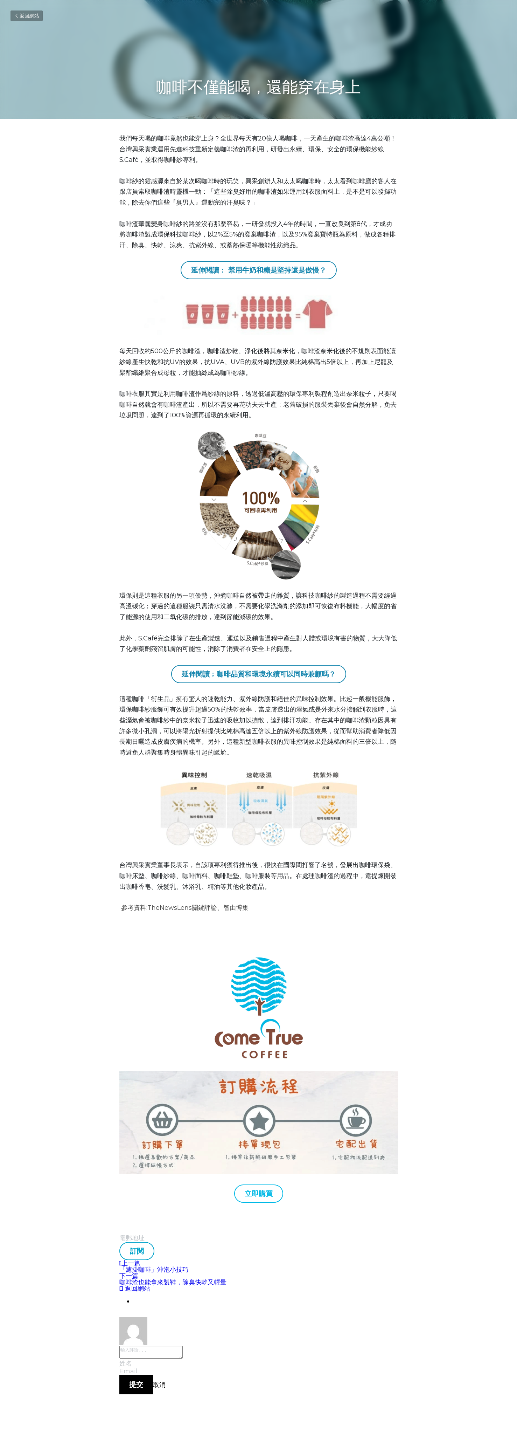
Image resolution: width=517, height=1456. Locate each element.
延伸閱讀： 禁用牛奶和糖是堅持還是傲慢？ (258, 270)
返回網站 (26, 16)
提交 (136, 1386)
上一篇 (130, 1263)
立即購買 (259, 1193)
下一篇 (128, 1276)
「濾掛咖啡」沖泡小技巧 (154, 1269)
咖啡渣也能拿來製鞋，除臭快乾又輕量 (172, 1282)
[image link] (258, 1122)
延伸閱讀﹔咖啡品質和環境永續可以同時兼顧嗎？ (259, 674)
